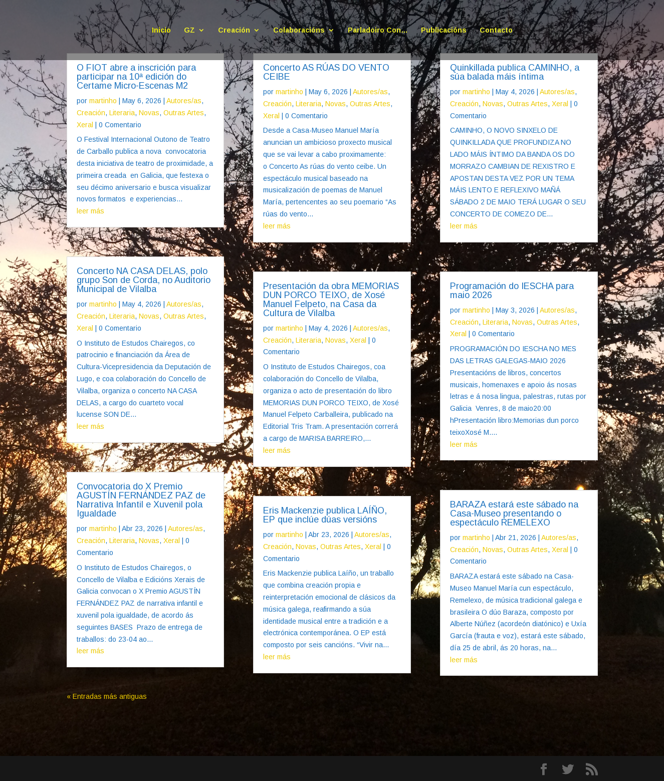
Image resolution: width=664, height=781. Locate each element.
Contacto (496, 30)
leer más (90, 211)
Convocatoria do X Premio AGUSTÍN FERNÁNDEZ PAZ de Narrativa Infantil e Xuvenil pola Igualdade (141, 499)
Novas (149, 113)
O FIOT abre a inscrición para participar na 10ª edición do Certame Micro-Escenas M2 (136, 77)
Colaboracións (299, 30)
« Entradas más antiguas (107, 696)
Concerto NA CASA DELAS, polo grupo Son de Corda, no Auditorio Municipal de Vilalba (143, 280)
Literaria (122, 113)
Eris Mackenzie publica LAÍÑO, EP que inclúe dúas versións (325, 515)
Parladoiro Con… (378, 30)
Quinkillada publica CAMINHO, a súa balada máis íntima (514, 72)
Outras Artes (183, 113)
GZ (189, 30)
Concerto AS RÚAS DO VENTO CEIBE (326, 72)
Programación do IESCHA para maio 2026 (512, 290)
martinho (103, 101)
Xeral (85, 125)
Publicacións (444, 30)
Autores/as (183, 101)
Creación (234, 30)
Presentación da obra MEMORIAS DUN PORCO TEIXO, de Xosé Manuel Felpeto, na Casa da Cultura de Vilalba (331, 299)
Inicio (161, 30)
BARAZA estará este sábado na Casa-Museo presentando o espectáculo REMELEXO (514, 513)
